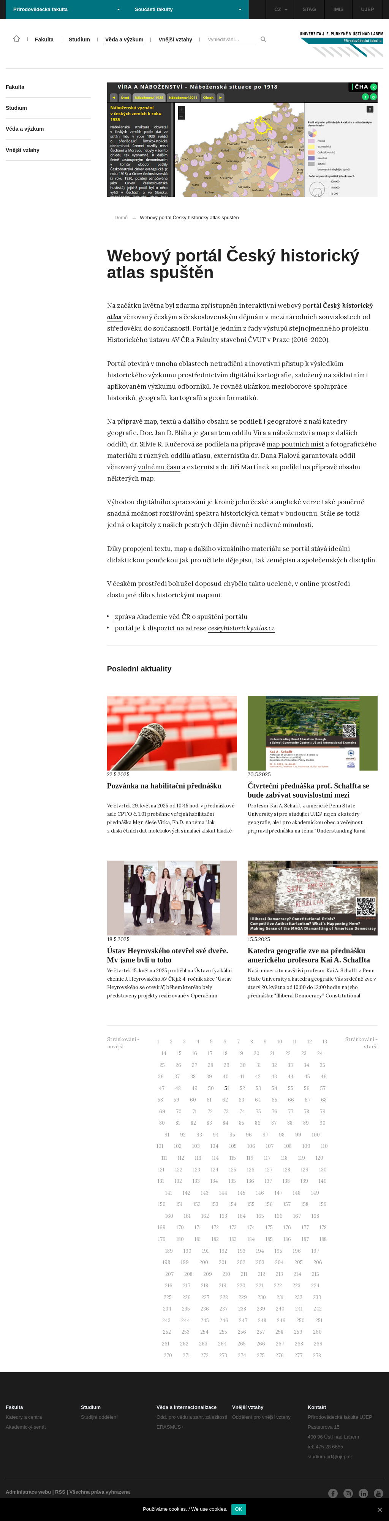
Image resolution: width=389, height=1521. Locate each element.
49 (194, 1088)
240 (280, 1309)
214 (297, 1274)
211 (244, 1274)
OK (238, 1509)
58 (160, 1100)
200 (203, 1262)
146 (260, 1193)
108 (288, 1146)
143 (205, 1193)
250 (300, 1320)
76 (274, 1111)
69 (162, 1111)
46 (324, 1076)
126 (251, 1169)
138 (286, 1181)
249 (281, 1320)
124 (214, 1169)
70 (179, 1111)
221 (259, 1285)
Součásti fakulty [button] (188, 9)
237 (224, 1309)
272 (205, 1355)
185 (269, 1239)
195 (278, 1251)
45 (307, 1076)
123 (196, 1169)
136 (250, 1181)
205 (298, 1262)
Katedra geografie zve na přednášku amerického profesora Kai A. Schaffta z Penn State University (309, 959)
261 (165, 1344)
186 (287, 1239)
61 (209, 1100)
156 (269, 1204)
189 (169, 1251)
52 (242, 1088)
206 (317, 1262)
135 (232, 1181)
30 (243, 1065)
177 (305, 1227)
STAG (309, 9)
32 (274, 1065)
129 (304, 1169)
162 (205, 1216)
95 (232, 1135)
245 (205, 1320)
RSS (60, 1492)
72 (210, 1111)
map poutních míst (295, 444)
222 (278, 1285)
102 (178, 1146)
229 (243, 1297)
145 (241, 1193)
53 (258, 1088)
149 (315, 1193)
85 (241, 1123)
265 (241, 1344)
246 (224, 1320)
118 (284, 1158)
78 (306, 1111)
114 (215, 1158)
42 (258, 1076)
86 (258, 1123)
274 (242, 1355)
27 (194, 1065)
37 (177, 1076)
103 (196, 1146)
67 (307, 1100)
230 (262, 1297)
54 (274, 1088)
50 (211, 1088)
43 (274, 1076)
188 (323, 1239)
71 (194, 1111)
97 (265, 1135)
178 (323, 1227)
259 (298, 1332)
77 (290, 1111)
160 (169, 1216)
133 (196, 1181)
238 (242, 1309)
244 (185, 1320)
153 (214, 1204)
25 (162, 1065)
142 (186, 1193)
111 (164, 1158)
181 (197, 1239)
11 (295, 1041)
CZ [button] (280, 9)
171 (197, 1227)
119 (301, 1158)
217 (186, 1285)
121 (161, 1169)
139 (304, 1181)
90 (322, 1123)
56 (307, 1088)
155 (251, 1204)
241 (299, 1309)
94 (216, 1135)
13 (325, 1041)
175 (269, 1227)
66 (291, 1100)
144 (223, 1193)
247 (243, 1320)
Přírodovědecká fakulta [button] (66, 9)
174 (251, 1227)
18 (225, 1053)
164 (242, 1216)
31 (258, 1065)
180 (180, 1239)
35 (322, 1065)
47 (161, 1088)
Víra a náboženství (281, 433)
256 (242, 1332)
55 (290, 1088)
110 (324, 1146)
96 (249, 1135)
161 (187, 1216)
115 (232, 1158)
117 (267, 1158)
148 (296, 1193)
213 (279, 1274)
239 (261, 1309)
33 (290, 1065)
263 (203, 1344)
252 (167, 1332)
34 (306, 1065)
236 (205, 1309)
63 (241, 1100)
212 (261, 1274)
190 (187, 1251)
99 (298, 1135)
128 (286, 1169)
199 (185, 1262)
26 (178, 1065)
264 (222, 1344)
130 (323, 1169)
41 (241, 1076)
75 (258, 1111)
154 (233, 1204)
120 (319, 1158)
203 (260, 1262)
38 (193, 1076)
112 (181, 1158)
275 (261, 1355)
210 (226, 1274)
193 (241, 1251)
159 (323, 1204)
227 (205, 1297)
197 (315, 1251)
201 (222, 1262)
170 (180, 1227)
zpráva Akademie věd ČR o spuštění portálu (181, 617)
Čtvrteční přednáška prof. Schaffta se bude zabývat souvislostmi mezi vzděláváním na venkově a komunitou (309, 795)
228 (224, 1297)
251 (319, 1320)
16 (194, 1053)
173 (233, 1227)
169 (162, 1227)
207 (169, 1274)
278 (317, 1355)
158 (304, 1204)
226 (186, 1297)
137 (268, 1181)
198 (166, 1262)
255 (223, 1332)
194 (260, 1251)
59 (176, 1100)
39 (209, 1076)
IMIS (339, 9)
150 (162, 1204)
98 (282, 1135)
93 (199, 1135)
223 (296, 1285)
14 (163, 1053)
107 (270, 1146)
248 (262, 1320)
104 (214, 1146)
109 (306, 1146)
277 (298, 1355)
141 (168, 1193)
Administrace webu (28, 1492)
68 (324, 1100)
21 (272, 1053)
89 (306, 1123)
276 (279, 1355)
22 (288, 1053)
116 (250, 1158)
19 (240, 1053)
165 (260, 1216)
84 (225, 1123)
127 (268, 1169)
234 (167, 1309)
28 (210, 1065)
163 (223, 1216)
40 (226, 1076)
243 (166, 1320)
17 (210, 1053)
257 (261, 1332)
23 (304, 1053)
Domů (121, 217)
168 (315, 1216)
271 (186, 1355)
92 (183, 1135)
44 (291, 1076)
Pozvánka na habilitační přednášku (164, 786)
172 (215, 1227)
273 (223, 1355)
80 (162, 1123)
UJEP (367, 9)
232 (298, 1297)
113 (198, 1158)
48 (178, 1088)
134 (214, 1181)
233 (317, 1297)
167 (297, 1216)
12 (309, 1041)
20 (256, 1053)
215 (315, 1274)
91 (166, 1135)
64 (258, 1100)
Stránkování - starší (361, 1043)
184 (251, 1239)
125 (232, 1169)
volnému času (159, 467)
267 (280, 1344)
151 (179, 1204)
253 (186, 1332)
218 (204, 1285)
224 (315, 1285)
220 (241, 1285)
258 (279, 1332)
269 (318, 1344)
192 (223, 1251)
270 (168, 1355)
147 (278, 1193)
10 (279, 1041)
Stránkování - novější (123, 1043)
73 (226, 1111)
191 (205, 1251)
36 (161, 1076)
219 (222, 1285)
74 (242, 1111)
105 (233, 1146)
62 (225, 1100)
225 (168, 1297)
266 (260, 1344)
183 (233, 1239)
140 (323, 1181)
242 (317, 1309)
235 (186, 1309)
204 (279, 1262)
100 (316, 1135)
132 (178, 1181)
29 (226, 1065)
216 (168, 1285)
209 (207, 1274)
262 (184, 1344)
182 (215, 1239)
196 (297, 1251)
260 (317, 1332)
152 (197, 1204)
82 (193, 1123)
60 (193, 1100)
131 (161, 1181)
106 (251, 1146)
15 (179, 1053)
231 (280, 1297)
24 (320, 1053)
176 (287, 1227)
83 (209, 1123)
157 (287, 1204)
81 (178, 1123)
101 (160, 1146)
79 (323, 1111)
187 (305, 1239)
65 (274, 1100)
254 (204, 1332)
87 (274, 1123)
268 (299, 1344)
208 (188, 1274)
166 (279, 1216)
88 (290, 1123)
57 (323, 1088)
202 (241, 1262)
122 (178, 1169)
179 (162, 1239)
